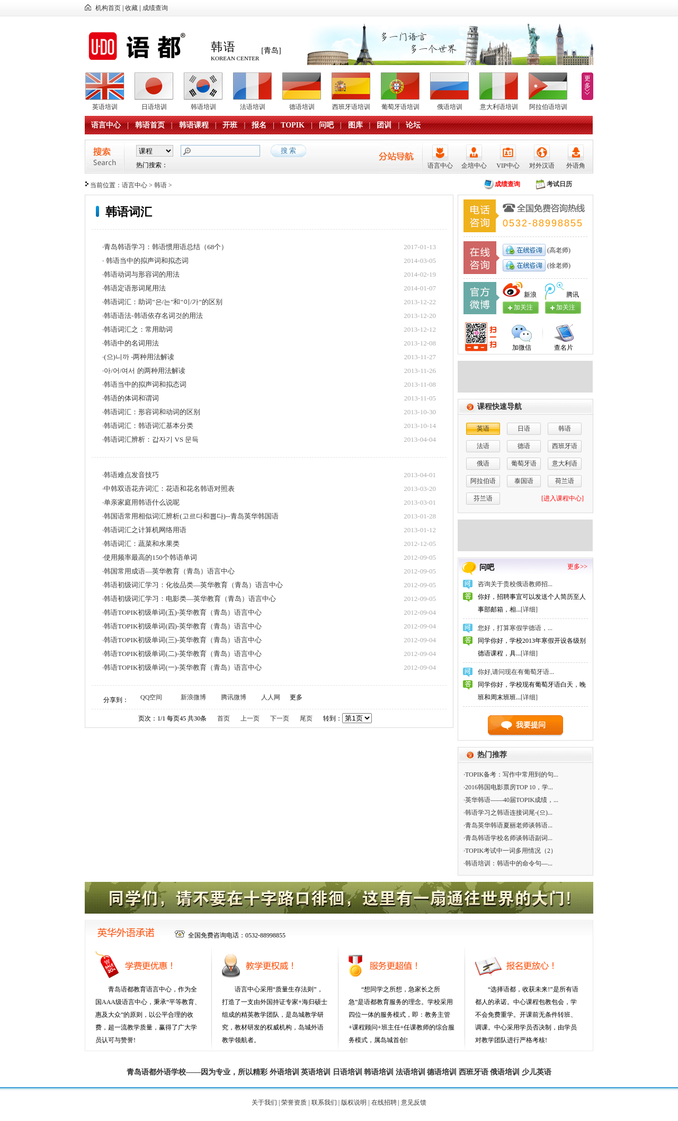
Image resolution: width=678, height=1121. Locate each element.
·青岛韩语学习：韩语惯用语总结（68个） (165, 247)
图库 (355, 125)
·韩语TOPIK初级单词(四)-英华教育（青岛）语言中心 (182, 626)
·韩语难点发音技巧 (130, 475)
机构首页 (108, 8)
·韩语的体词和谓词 (130, 398)
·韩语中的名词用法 (130, 343)
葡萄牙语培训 (400, 107)
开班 (229, 125)
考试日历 (559, 184)
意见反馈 (413, 1102)
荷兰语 (564, 481)
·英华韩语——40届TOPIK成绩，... (510, 800)
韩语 (160, 185)
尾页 (306, 718)
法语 (483, 446)
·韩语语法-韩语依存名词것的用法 (152, 316)
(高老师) (558, 250)
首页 (223, 718)
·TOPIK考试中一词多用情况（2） (510, 850)
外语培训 (284, 1072)
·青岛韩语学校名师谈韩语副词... (507, 838)
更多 (587, 82)
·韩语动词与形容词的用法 (141, 274)
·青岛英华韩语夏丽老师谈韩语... (507, 825)
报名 (259, 125)
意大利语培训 (499, 107)
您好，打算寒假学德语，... (515, 628)
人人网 (270, 697)
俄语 (483, 463)
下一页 (279, 718)
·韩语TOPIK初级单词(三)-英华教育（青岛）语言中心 (182, 640)
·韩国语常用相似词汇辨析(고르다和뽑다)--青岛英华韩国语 (190, 516)
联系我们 (324, 1102)
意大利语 (564, 463)
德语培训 (302, 107)
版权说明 (354, 1102)
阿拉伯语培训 (548, 107)
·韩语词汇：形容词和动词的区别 (151, 412)
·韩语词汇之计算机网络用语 (144, 530)
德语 (524, 446)
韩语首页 (150, 125)
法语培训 (252, 107)
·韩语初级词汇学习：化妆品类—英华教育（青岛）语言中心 (192, 585)
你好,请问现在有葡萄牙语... (516, 672)
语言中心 (106, 125)
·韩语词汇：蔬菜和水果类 (141, 544)
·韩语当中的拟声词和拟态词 (144, 384)
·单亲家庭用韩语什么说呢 (141, 502)
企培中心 (474, 165)
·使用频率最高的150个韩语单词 (149, 557)
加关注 (565, 307)
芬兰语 (483, 498)
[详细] (529, 609)
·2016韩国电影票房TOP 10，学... (508, 787)
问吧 (326, 125)
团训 (384, 125)
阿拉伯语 (483, 481)
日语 (524, 428)
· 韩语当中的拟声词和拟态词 (145, 261)
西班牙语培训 (351, 107)
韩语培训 (203, 107)
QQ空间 (151, 697)
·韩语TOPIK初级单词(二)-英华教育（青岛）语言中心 (182, 654)
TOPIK (293, 125)
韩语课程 (194, 125)
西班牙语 (564, 446)
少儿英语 (536, 1072)
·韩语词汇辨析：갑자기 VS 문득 (150, 439)
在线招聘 (384, 1102)
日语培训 (154, 107)
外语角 (575, 165)
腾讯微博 (233, 697)
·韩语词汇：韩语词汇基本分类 (147, 426)
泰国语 (523, 481)
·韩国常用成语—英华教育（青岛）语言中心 (168, 571)
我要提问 (531, 725)
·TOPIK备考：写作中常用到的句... (510, 774)
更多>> (577, 566)
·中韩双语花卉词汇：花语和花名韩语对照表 (168, 489)
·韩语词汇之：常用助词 (137, 329)
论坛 (413, 125)
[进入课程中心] (562, 498)
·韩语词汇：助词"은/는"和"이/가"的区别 (162, 302)
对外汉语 (542, 165)
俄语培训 (449, 107)
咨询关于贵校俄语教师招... (515, 584)
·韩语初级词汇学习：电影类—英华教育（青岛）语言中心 (189, 599)
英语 (483, 428)
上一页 (250, 718)
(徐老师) (558, 265)
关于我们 (264, 1102)
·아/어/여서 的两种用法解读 (143, 371)
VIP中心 (507, 165)
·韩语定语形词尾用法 (134, 288)
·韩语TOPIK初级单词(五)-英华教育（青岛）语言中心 (182, 612)
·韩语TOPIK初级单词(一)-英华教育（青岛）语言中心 (182, 667)
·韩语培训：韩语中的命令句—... (507, 863)
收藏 (131, 8)
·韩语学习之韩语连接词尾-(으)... (507, 812)
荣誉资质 (294, 1102)
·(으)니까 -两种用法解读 (138, 357)
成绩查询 (155, 8)
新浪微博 (193, 697)
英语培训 (105, 107)
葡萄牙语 (524, 463)
